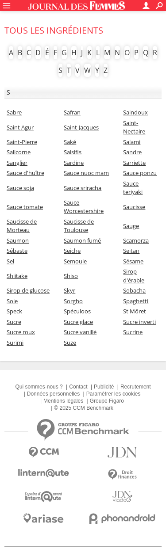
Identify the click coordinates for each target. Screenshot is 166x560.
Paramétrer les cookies (113, 394)
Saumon (18, 240)
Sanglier (17, 163)
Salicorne (19, 152)
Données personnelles (53, 394)
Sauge (131, 226)
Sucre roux (21, 332)
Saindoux (135, 112)
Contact (78, 387)
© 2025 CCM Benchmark (83, 408)
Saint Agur (20, 127)
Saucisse (134, 207)
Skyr (69, 290)
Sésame (133, 261)
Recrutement (135, 387)
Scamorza (136, 240)
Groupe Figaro (107, 401)
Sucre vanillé (80, 332)
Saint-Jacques (81, 127)
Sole (12, 301)
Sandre (132, 152)
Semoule (75, 261)
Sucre (14, 322)
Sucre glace (78, 322)
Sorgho (73, 301)
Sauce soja (20, 188)
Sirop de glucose (28, 290)
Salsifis (72, 152)
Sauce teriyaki (133, 187)
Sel (10, 261)
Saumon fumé (82, 240)
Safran (72, 112)
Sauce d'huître (25, 173)
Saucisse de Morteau (22, 225)
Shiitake (17, 276)
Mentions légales (63, 401)
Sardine (74, 163)
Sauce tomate (25, 207)
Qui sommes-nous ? (38, 387)
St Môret (134, 311)
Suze (70, 343)
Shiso (71, 276)
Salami (131, 142)
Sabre (14, 112)
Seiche (72, 251)
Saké (70, 142)
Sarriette (134, 163)
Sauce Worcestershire (84, 206)
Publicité (104, 387)
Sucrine (133, 332)
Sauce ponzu (140, 173)
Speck (14, 311)
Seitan (131, 251)
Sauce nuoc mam (86, 173)
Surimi (15, 343)
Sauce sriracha (82, 188)
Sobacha (134, 290)
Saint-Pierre (22, 142)
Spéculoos (77, 311)
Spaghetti (135, 301)
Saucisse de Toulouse (79, 225)
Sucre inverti (139, 322)
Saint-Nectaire (134, 127)
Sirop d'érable (133, 275)
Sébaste (17, 251)
